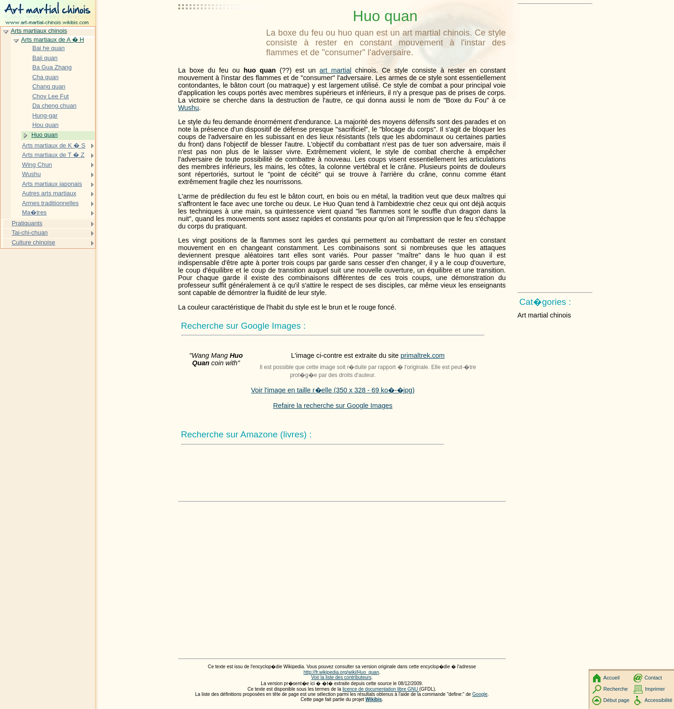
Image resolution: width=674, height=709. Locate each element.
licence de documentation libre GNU (381, 689)
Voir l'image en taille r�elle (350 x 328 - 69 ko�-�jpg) (333, 390)
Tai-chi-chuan (30, 232)
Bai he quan (48, 48)
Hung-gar (45, 115)
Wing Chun (37, 164)
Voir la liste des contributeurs (341, 677)
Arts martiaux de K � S (53, 145)
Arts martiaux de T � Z (53, 154)
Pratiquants (27, 223)
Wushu (188, 107)
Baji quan (45, 57)
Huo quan (44, 134)
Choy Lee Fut (50, 96)
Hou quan (45, 124)
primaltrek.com (423, 355)
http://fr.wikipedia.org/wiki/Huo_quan (341, 672)
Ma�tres (34, 212)
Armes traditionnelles (50, 203)
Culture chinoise (33, 242)
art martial (336, 70)
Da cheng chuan (54, 105)
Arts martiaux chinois (39, 30)
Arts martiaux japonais (52, 183)
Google (480, 694)
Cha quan (45, 77)
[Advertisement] (220, 30)
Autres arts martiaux (49, 193)
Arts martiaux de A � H (52, 39)
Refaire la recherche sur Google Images (332, 405)
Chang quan (49, 86)
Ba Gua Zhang (52, 67)
